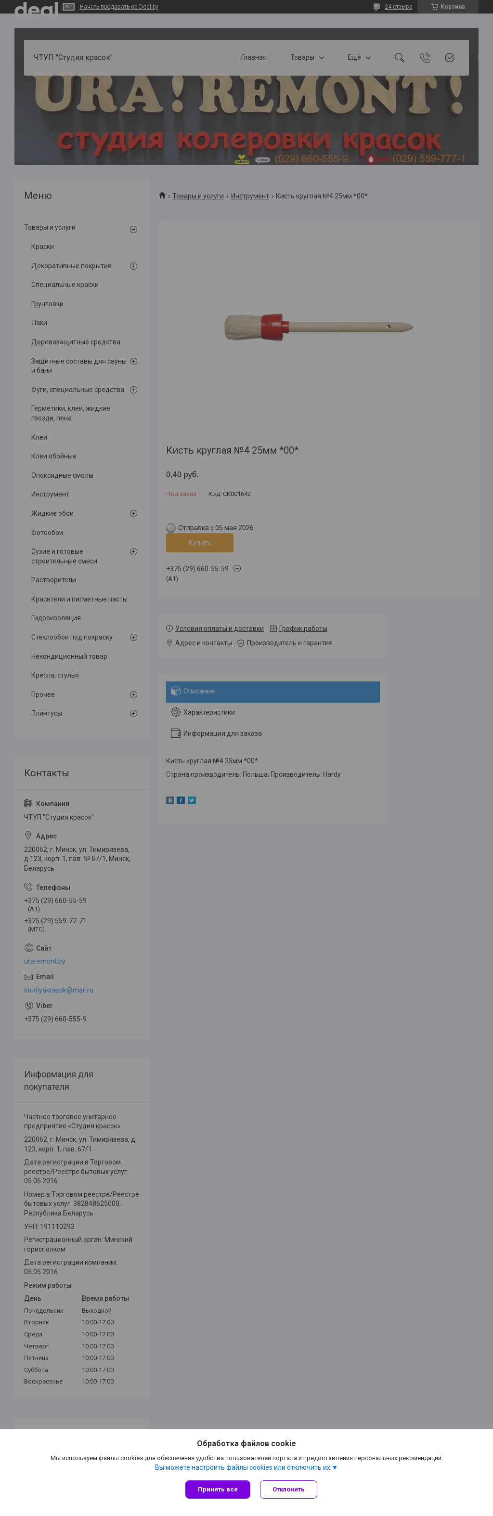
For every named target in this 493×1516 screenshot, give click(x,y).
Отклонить (288, 1489)
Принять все (218, 1489)
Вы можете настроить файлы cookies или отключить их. (243, 1467)
